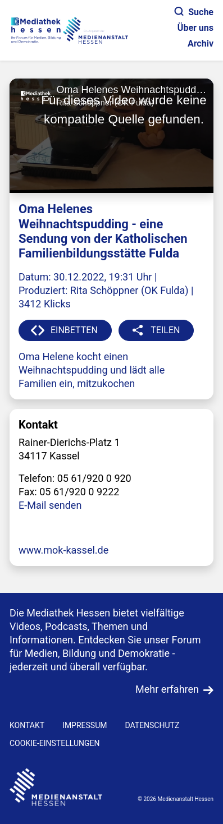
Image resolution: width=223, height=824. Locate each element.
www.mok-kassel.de (63, 550)
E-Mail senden (50, 505)
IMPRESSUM (84, 725)
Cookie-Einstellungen (54, 743)
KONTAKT (27, 725)
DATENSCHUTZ (152, 725)
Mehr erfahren (167, 689)
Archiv (200, 43)
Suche (194, 12)
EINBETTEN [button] (74, 330)
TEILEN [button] (165, 330)
